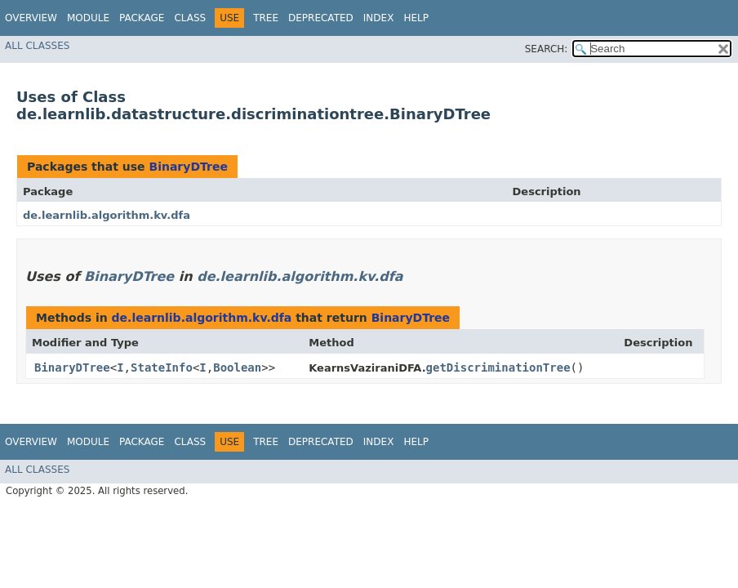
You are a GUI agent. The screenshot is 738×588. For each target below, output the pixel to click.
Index (378, 18)
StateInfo (162, 367)
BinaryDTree (188, 166)
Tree (265, 18)
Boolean (237, 367)
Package (141, 18)
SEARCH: (546, 49)
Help (416, 18)
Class (190, 18)
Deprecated (320, 18)
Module (88, 18)
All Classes (37, 45)
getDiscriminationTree (498, 367)
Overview (31, 18)
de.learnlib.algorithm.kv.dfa (106, 215)
